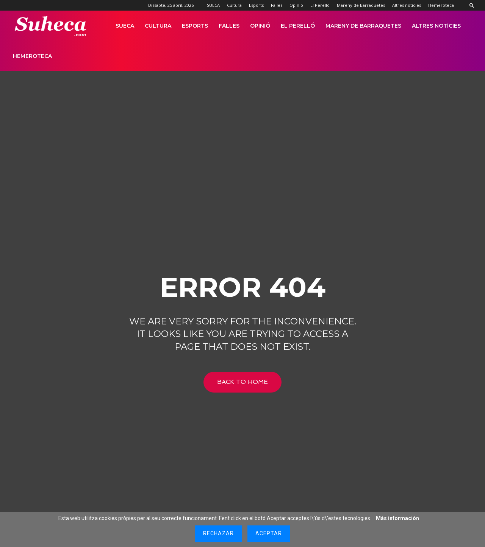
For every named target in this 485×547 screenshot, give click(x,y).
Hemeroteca (441, 5)
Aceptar (268, 533)
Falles (276, 5)
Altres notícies (406, 5)
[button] (471, 5)
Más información (397, 518)
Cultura (234, 5)
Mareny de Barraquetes (361, 5)
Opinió (296, 5)
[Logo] (51, 26)
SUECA (213, 5)
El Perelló (320, 5)
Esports (256, 5)
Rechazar (218, 533)
